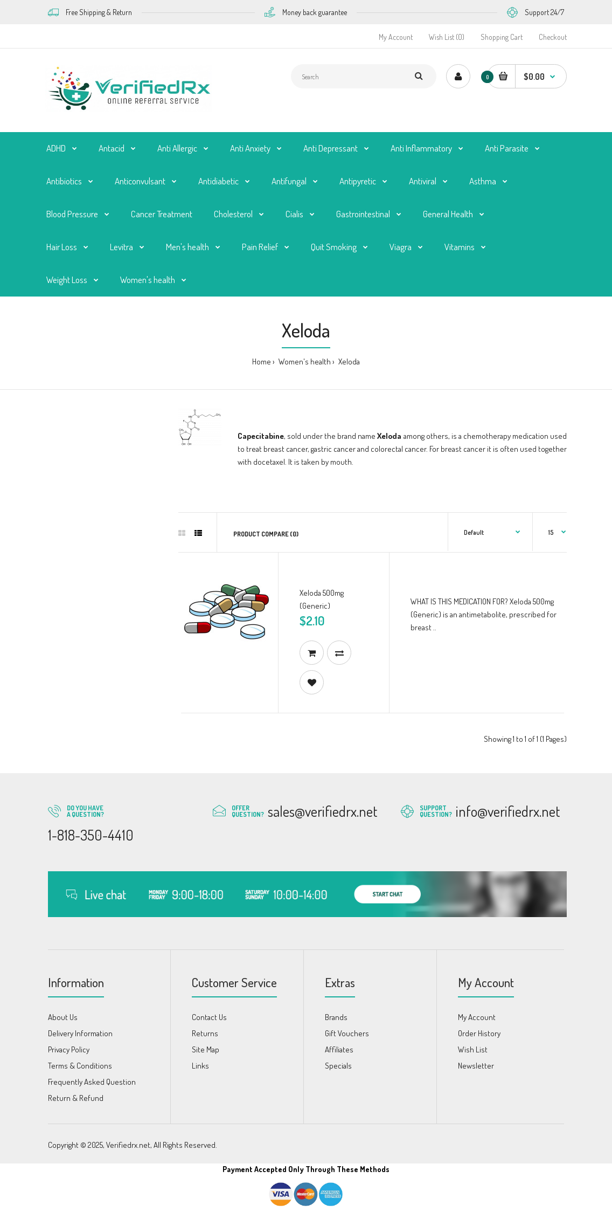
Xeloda (348, 361)
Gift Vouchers (347, 1033)
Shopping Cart (502, 37)
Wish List (473, 1049)
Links (200, 1065)
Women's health (304, 361)
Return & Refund (75, 1098)
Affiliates (339, 1049)
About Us (63, 1017)
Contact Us (209, 1017)
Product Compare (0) (265, 534)
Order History (479, 1033)
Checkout (553, 37)
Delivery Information (80, 1033)
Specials (338, 1065)
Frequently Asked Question (92, 1082)
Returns (205, 1033)
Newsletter (476, 1065)
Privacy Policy (68, 1049)
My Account (396, 37)
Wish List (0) (446, 37)
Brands (336, 1017)
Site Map (205, 1049)
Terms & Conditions (80, 1065)
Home (261, 361)
